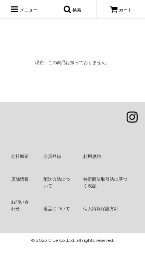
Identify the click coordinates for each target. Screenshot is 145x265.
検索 (72, 9)
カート (121, 10)
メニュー (23, 9)
